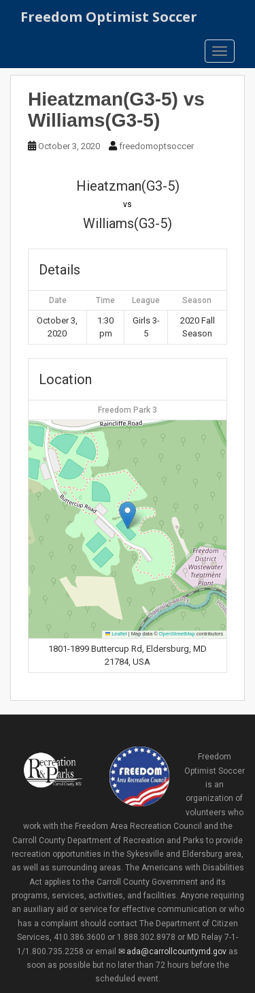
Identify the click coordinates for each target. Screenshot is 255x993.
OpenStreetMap (177, 634)
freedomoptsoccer (156, 146)
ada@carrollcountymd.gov (176, 951)
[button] (127, 515)
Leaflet (116, 634)
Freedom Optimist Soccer (108, 16)
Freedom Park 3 (127, 410)
